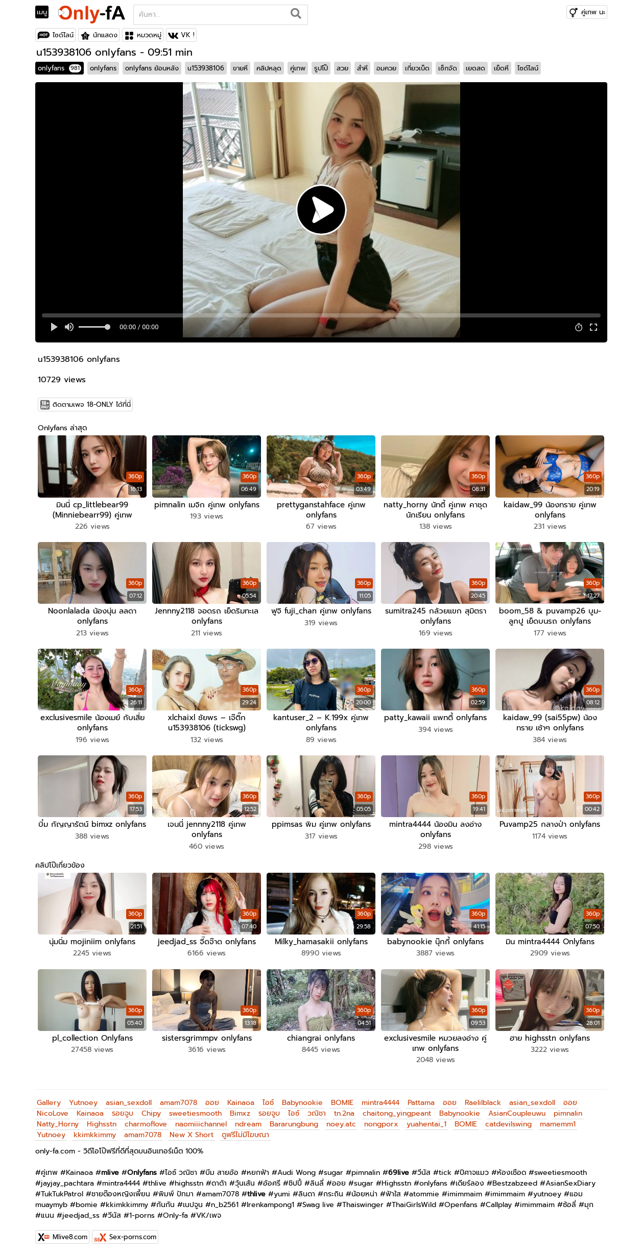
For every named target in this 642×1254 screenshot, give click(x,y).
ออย (212, 1099)
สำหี (362, 68)
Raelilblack (483, 1099)
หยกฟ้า (258, 1169)
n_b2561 (225, 1201)
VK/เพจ (208, 1212)
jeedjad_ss (81, 1212)
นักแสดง (105, 35)
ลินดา (306, 1190)
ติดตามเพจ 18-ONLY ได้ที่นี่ (92, 404)
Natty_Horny (58, 1120)
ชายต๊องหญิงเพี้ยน (120, 1190)
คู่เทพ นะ (593, 12)
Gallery (49, 1099)
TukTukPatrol (62, 1190)
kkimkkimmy (95, 1131)
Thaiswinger (363, 1201)
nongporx (381, 1120)
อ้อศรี (271, 1179)
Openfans (461, 1201)
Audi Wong (296, 1169)
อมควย (386, 68)
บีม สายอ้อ (222, 1169)
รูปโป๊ (321, 68)
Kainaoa (240, 1099)
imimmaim (464, 1190)
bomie (87, 1201)
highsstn (189, 1179)
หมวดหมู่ (149, 35)
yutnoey (547, 1190)
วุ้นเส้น (245, 1179)
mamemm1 (558, 1120)
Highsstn (101, 1120)
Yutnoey (83, 1099)
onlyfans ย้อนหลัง (152, 68)
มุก (588, 1201)
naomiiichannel (201, 1120)
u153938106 (205, 68)
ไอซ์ (268, 1099)
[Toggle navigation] (45, 12)
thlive (157, 1179)
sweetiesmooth (195, 1109)
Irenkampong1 (270, 1201)
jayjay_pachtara (67, 1179)
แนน (47, 1212)
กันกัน (165, 1201)
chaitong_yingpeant (397, 1109)
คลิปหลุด (268, 68)
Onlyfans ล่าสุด (62, 428)
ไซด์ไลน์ (63, 35)
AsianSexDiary (570, 1179)
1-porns (142, 1212)
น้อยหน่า (364, 1190)
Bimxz (240, 1109)
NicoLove (52, 1109)
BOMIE (342, 1099)
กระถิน (333, 1190)
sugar (333, 1169)
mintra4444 (380, 1099)
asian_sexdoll (129, 1099)
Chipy (151, 1109)
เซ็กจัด (447, 68)
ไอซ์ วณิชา (181, 1169)
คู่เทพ (297, 68)
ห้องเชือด (511, 1169)
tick (445, 1169)
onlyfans (59, 68)
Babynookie (302, 1099)
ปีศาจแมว (474, 1169)
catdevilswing (508, 1120)
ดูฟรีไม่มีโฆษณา (245, 1131)
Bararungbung (294, 1120)
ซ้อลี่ (569, 1201)
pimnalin (568, 1109)
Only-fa (175, 1212)
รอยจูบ (122, 1109)
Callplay (499, 1201)
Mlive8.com (70, 1233)
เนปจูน (193, 1201)
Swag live (318, 1201)
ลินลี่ (317, 1179)
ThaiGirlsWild (414, 1201)
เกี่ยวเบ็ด (417, 68)
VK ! (188, 35)
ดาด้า (219, 1179)
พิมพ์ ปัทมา (176, 1190)
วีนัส (424, 1169)
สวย (342, 68)
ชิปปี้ (295, 1179)
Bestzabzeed (514, 1179)
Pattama (421, 1099)
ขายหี (240, 68)
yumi (282, 1190)
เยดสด (475, 68)
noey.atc (341, 1120)
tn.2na (344, 1109)
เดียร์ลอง (470, 1179)
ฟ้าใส (393, 1190)
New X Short (191, 1131)
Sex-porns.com (132, 1233)
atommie (424, 1190)
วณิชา (316, 1109)
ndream (248, 1120)
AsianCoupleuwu (516, 1109)
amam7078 (178, 1099)
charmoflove (146, 1120)
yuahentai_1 (426, 1120)
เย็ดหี (501, 68)
